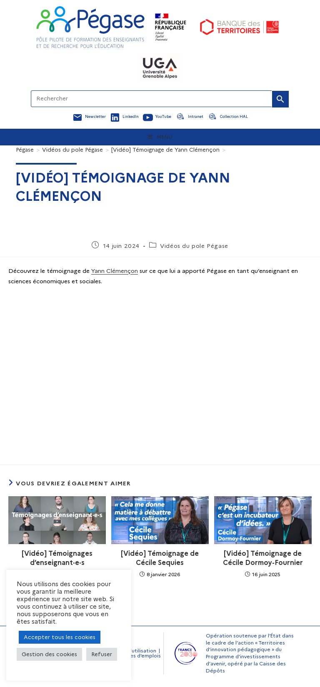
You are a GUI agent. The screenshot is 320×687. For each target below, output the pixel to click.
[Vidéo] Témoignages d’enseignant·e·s (57, 558)
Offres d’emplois (140, 655)
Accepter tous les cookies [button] (59, 637)
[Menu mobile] (160, 137)
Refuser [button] (101, 654)
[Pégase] (25, 149)
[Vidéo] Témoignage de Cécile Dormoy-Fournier (263, 558)
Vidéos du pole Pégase (194, 246)
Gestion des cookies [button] (49, 654)
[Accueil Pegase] (90, 27)
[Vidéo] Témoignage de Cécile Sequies (160, 558)
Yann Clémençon (114, 271)
